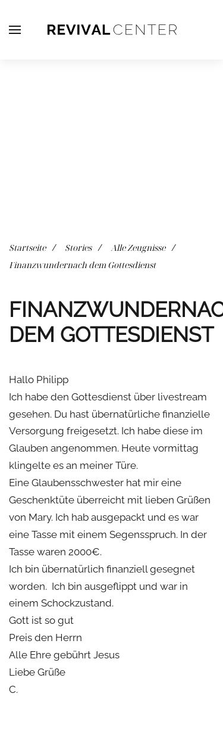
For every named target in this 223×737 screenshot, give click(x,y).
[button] (15, 30)
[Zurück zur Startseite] (111, 30)
